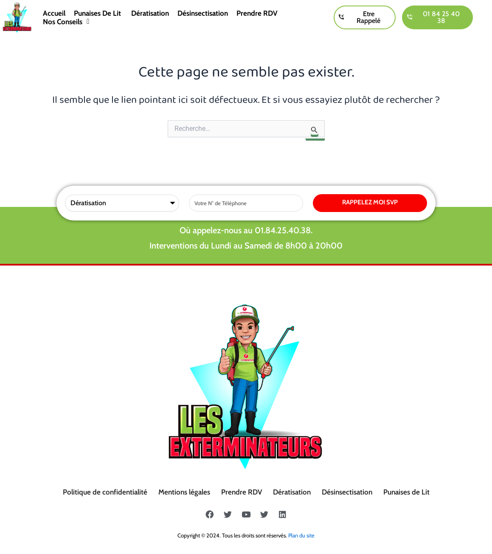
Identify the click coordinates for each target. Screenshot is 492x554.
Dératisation (150, 13)
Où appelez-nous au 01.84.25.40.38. (246, 230)
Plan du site (301, 535)
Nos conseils (66, 21)
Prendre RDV (257, 13)
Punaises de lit (98, 13)
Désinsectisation (202, 13)
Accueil (54, 13)
